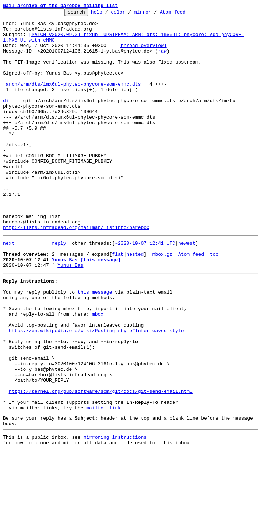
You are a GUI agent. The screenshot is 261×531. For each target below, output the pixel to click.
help (108, 14)
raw (162, 59)
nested (135, 301)
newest (186, 288)
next (8, 288)
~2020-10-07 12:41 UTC (145, 288)
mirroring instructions (115, 516)
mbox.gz (162, 301)
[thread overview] (142, 53)
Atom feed (184, 14)
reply (59, 288)
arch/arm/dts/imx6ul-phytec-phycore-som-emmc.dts (73, 99)
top (214, 301)
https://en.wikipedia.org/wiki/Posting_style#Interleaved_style (96, 391)
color (129, 14)
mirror (154, 14)
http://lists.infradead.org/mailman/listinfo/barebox (76, 271)
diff (8, 119)
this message (95, 344)
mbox (97, 371)
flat (117, 301)
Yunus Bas (70, 314)
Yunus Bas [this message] (86, 308)
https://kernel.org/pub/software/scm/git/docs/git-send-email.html (101, 463)
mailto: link (103, 483)
